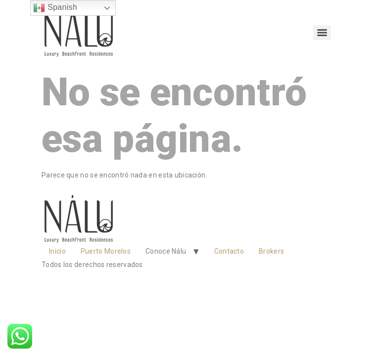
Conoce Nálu (165, 251)
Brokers (271, 251)
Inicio (57, 251)
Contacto (229, 251)
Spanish (55, 8)
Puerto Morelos (106, 251)
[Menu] (322, 32)
